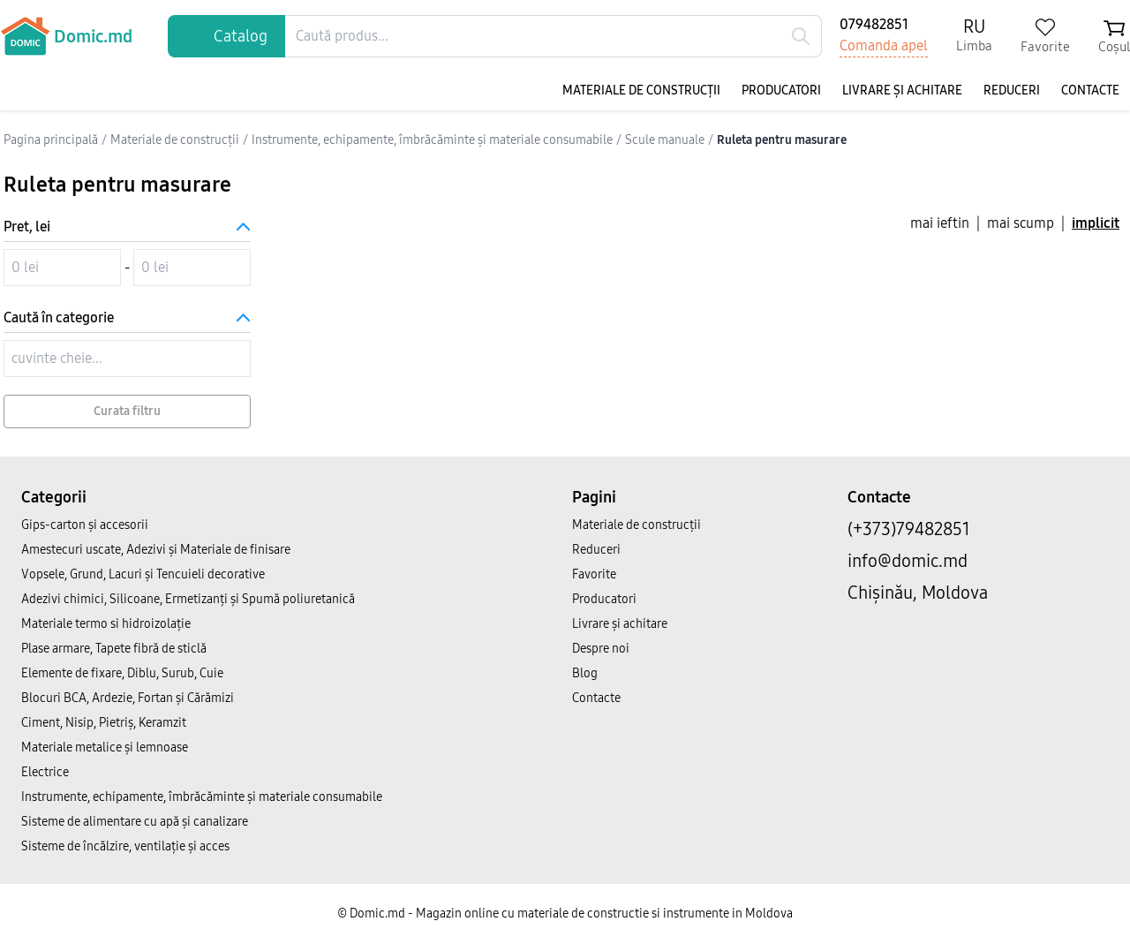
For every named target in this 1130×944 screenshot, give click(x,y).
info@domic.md (908, 560)
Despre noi (600, 648)
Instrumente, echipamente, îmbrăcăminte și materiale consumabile (201, 796)
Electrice (45, 772)
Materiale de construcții (641, 90)
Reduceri (1011, 90)
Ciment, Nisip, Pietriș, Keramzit (103, 722)
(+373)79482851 (909, 529)
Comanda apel (884, 45)
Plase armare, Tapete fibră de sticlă (114, 648)
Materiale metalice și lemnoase (104, 747)
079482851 (874, 24)
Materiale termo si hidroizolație (106, 623)
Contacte (1090, 90)
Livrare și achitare (902, 90)
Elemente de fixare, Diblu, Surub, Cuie (122, 673)
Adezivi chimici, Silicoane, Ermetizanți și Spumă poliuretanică (188, 599)
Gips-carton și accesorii (84, 524)
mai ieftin (939, 223)
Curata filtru (127, 411)
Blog (585, 673)
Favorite (594, 574)
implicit (1095, 223)
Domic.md (66, 36)
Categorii (54, 497)
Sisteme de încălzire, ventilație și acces (125, 846)
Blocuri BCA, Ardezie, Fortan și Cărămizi (127, 698)
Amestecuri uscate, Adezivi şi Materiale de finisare (155, 549)
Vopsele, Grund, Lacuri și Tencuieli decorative (143, 574)
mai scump (1020, 223)
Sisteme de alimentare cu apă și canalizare (134, 821)
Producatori (781, 90)
